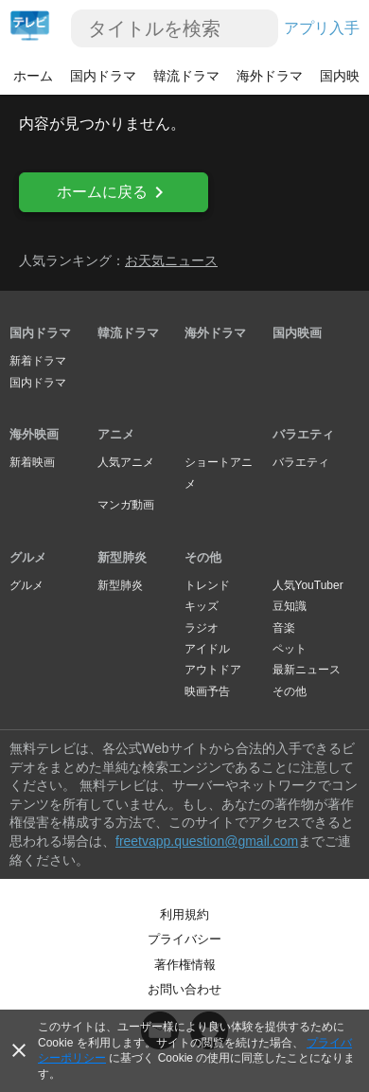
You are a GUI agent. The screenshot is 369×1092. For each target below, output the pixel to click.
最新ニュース (306, 669)
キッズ (201, 606)
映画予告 (207, 691)
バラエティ (303, 434)
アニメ (115, 434)
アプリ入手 (322, 28)
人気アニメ (125, 462)
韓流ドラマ (186, 75)
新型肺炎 (122, 557)
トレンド (207, 585)
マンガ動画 (125, 504)
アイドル (207, 648)
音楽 (283, 628)
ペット (289, 648)
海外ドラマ (270, 75)
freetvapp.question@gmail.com (206, 841)
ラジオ (201, 628)
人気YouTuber (307, 585)
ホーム (33, 75)
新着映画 (32, 462)
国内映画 (297, 333)
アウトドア (212, 669)
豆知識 (289, 606)
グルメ (27, 557)
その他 (202, 557)
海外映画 (34, 434)
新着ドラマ (37, 360)
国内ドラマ (103, 75)
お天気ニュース (171, 260)
